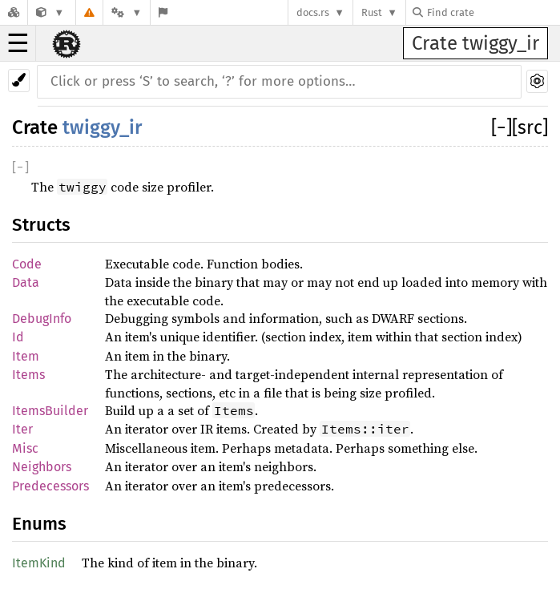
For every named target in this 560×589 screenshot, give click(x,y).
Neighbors (41, 466)
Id (18, 337)
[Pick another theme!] (19, 80)
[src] (530, 127)
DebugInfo (41, 318)
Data (25, 282)
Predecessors (50, 486)
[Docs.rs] (13, 12)
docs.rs (312, 12)
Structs (41, 225)
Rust (371, 12)
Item (25, 356)
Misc (25, 448)
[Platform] (126, 12)
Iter (22, 429)
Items (28, 374)
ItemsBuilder (50, 410)
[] (501, 127)
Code (27, 264)
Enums (39, 524)
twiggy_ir (102, 127)
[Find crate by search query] (492, 12)
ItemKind (39, 563)
